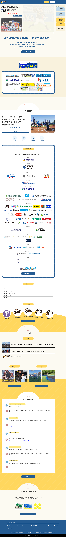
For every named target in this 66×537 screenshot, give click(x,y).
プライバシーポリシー (21, 525)
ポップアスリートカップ (9, 289)
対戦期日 (15, 131)
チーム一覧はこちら (28, 321)
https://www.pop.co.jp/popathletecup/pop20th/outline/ (20, 426)
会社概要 (9, 525)
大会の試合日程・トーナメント (15, 127)
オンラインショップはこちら (27, 514)
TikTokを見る (41, 385)
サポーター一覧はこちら (28, 273)
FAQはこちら (60, 28)
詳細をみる (27, 51)
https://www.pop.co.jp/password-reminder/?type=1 (19, 440)
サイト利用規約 (10, 528)
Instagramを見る (14, 385)
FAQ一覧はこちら (28, 476)
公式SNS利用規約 (33, 525)
